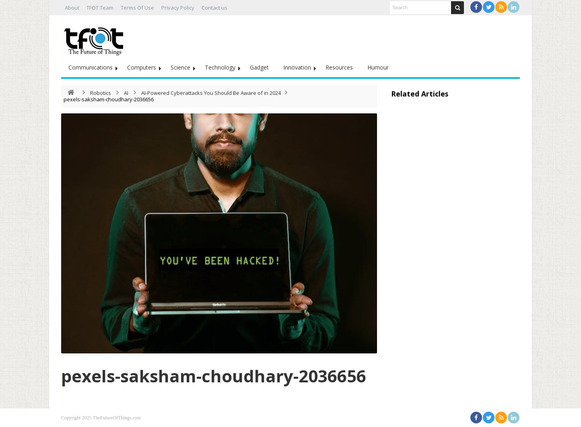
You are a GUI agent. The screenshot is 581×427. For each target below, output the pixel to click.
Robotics (100, 92)
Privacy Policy (177, 7)
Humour (378, 67)
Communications (90, 67)
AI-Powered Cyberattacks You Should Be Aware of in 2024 (211, 92)
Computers (141, 67)
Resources (339, 67)
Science (180, 67)
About (72, 7)
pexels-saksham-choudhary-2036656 (213, 375)
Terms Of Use (137, 7)
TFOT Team (100, 7)
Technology (220, 67)
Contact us (214, 7)
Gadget (259, 67)
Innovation (297, 67)
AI (126, 92)
